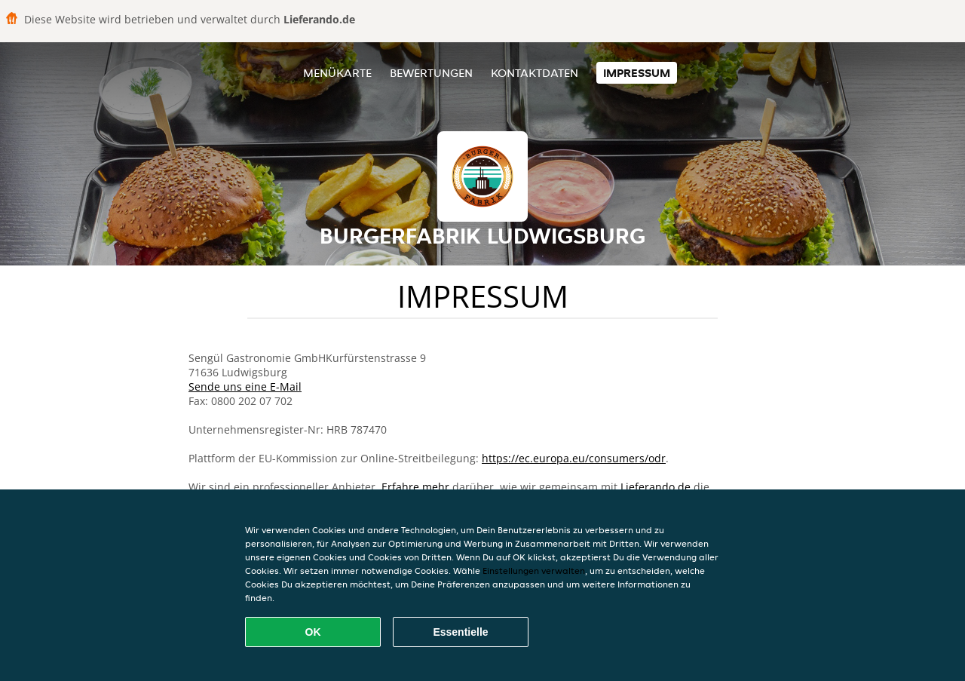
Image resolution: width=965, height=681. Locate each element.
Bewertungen (431, 73)
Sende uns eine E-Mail (245, 386)
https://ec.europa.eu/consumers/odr (574, 458)
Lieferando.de (655, 487)
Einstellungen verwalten (533, 570)
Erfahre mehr (415, 487)
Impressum (636, 73)
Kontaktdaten (534, 73)
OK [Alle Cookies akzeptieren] (313, 632)
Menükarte (337, 73)
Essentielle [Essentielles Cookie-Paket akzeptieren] (460, 632)
